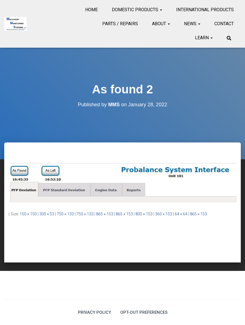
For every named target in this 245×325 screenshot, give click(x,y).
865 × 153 (104, 214)
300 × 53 (46, 214)
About (161, 23)
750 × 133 (65, 214)
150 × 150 (28, 214)
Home (91, 9)
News (192, 23)
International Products (205, 9)
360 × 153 (163, 214)
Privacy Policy (93, 312)
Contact (224, 23)
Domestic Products (137, 9)
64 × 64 (181, 214)
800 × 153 (144, 214)
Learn (204, 37)
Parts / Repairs (120, 23)
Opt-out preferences (144, 312)
